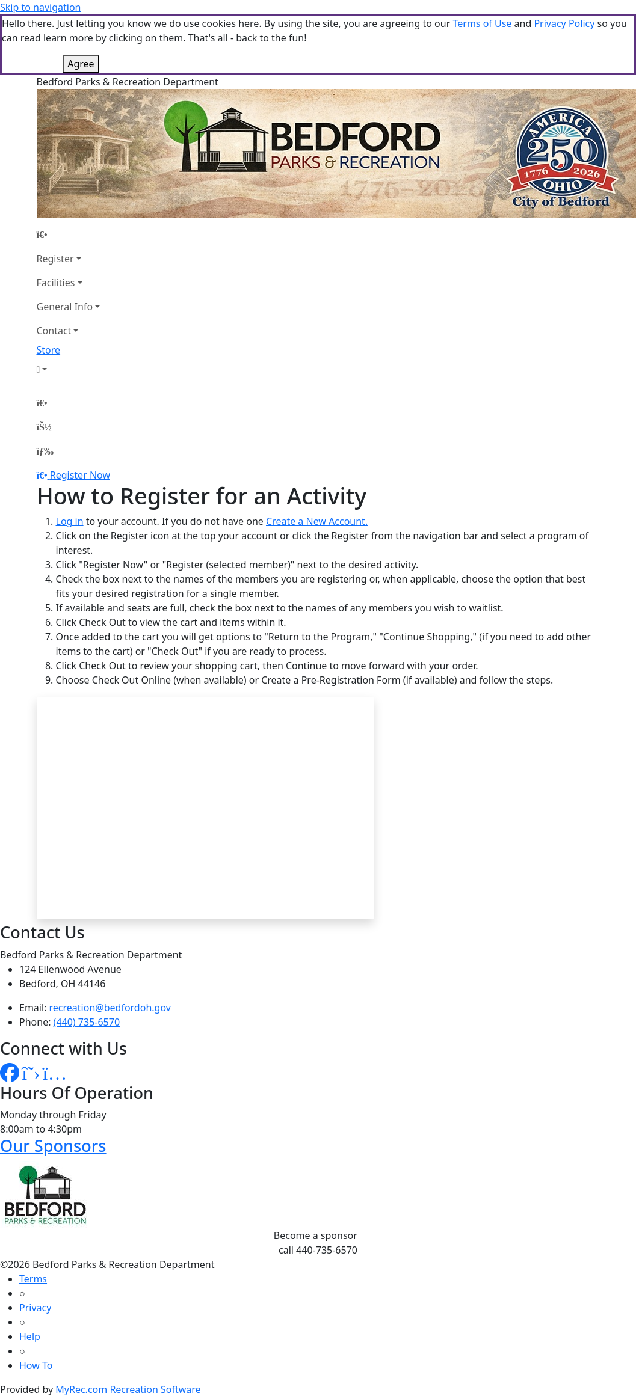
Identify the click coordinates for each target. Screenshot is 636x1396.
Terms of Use (481, 23)
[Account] (68, 369)
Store (49, 350)
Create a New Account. (317, 521)
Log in (70, 521)
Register (55, 258)
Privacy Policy (564, 23)
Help (29, 1336)
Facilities (56, 282)
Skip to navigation (40, 7)
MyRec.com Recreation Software (127, 1389)
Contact (54, 330)
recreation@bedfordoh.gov (110, 1007)
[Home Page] (68, 234)
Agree (80, 63)
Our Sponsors (53, 1145)
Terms (33, 1278)
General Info (65, 306)
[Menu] (45, 451)
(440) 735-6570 (87, 1022)
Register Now (80, 475)
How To (35, 1365)
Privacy (35, 1307)
